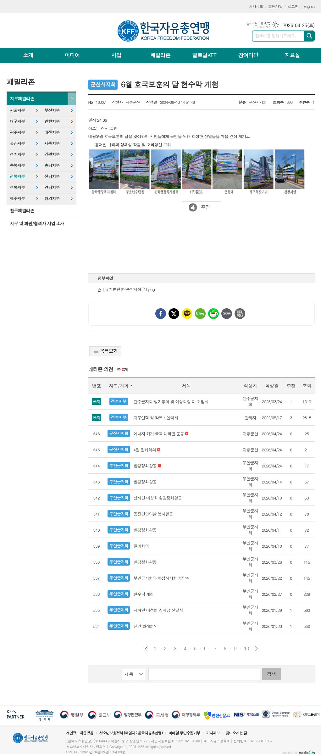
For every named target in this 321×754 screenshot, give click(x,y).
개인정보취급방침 (79, 732)
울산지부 (17, 143)
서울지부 (17, 110)
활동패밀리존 (22, 210)
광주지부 (17, 132)
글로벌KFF (204, 55)
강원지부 (51, 154)
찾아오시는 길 (236, 732)
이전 (146, 648)
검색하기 (309, 36)
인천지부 (51, 121)
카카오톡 (187, 313)
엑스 (174, 313)
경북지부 (17, 187)
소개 (28, 55)
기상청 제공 (264, 27)
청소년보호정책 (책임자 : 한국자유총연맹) (131, 732)
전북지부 (17, 176)
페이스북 (160, 313)
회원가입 (275, 6)
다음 (256, 648)
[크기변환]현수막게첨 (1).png (126, 289)
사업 (116, 55)
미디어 (72, 55)
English (309, 6)
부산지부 (51, 110)
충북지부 (17, 165)
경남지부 (51, 187)
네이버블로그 (200, 313)
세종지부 (51, 143)
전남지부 (51, 176)
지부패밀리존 (22, 98)
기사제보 (256, 6)
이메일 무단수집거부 (184, 732)
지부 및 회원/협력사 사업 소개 (37, 223)
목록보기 (105, 351)
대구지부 (17, 121)
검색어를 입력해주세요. (275, 36)
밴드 (226, 313)
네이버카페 (213, 313)
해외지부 (51, 198)
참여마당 (248, 55)
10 (246, 648)
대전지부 (51, 132)
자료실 (292, 55)
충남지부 (51, 165)
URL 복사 (240, 313)
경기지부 (17, 154)
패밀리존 (160, 55)
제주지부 (17, 198)
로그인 (293, 6)
